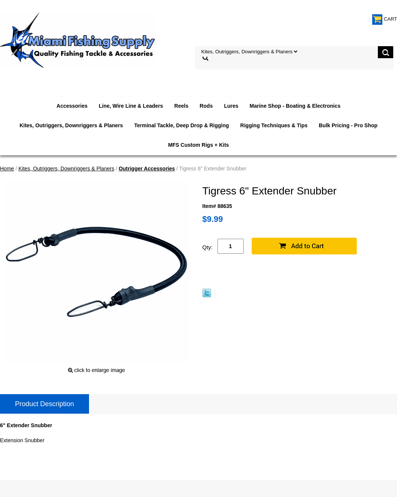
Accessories (72, 106)
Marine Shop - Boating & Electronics (295, 106)
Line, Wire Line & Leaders (131, 106)
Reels (181, 106)
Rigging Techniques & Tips (274, 125)
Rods (206, 106)
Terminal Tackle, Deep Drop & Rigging (181, 125)
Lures (231, 106)
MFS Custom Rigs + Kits (198, 145)
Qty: (207, 247)
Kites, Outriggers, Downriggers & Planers (71, 125)
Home (7, 169)
